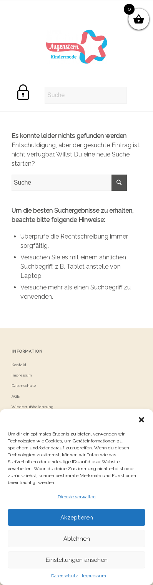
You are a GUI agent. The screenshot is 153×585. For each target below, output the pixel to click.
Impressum (94, 575)
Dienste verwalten (77, 496)
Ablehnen (76, 538)
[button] (141, 419)
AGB (16, 396)
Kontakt (19, 365)
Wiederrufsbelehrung (32, 407)
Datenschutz (64, 575)
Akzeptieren (76, 517)
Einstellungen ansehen (77, 559)
